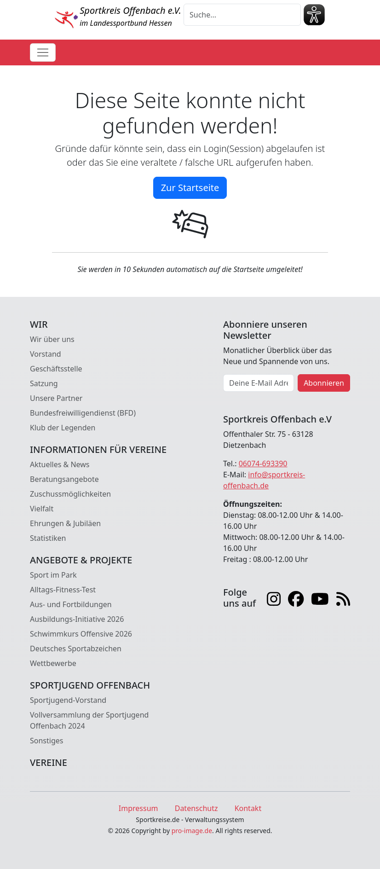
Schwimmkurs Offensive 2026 (81, 634)
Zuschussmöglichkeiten (70, 494)
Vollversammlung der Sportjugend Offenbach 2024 (89, 720)
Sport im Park (53, 575)
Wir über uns (52, 339)
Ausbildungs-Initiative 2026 (77, 619)
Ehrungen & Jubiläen (65, 523)
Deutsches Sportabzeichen (75, 648)
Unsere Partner (56, 398)
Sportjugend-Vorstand (68, 700)
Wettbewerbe (53, 663)
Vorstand (45, 354)
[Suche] (242, 15)
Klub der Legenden (62, 428)
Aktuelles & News (60, 464)
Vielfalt (41, 509)
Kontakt (248, 808)
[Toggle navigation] (43, 52)
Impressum (138, 808)
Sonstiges (46, 741)
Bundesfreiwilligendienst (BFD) (83, 413)
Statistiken (48, 538)
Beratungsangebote (64, 479)
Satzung (44, 383)
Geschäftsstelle (56, 369)
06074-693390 (263, 463)
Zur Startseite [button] (190, 187)
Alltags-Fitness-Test (63, 590)
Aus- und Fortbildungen (71, 604)
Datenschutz (196, 808)
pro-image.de (192, 830)
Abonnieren (324, 383)
